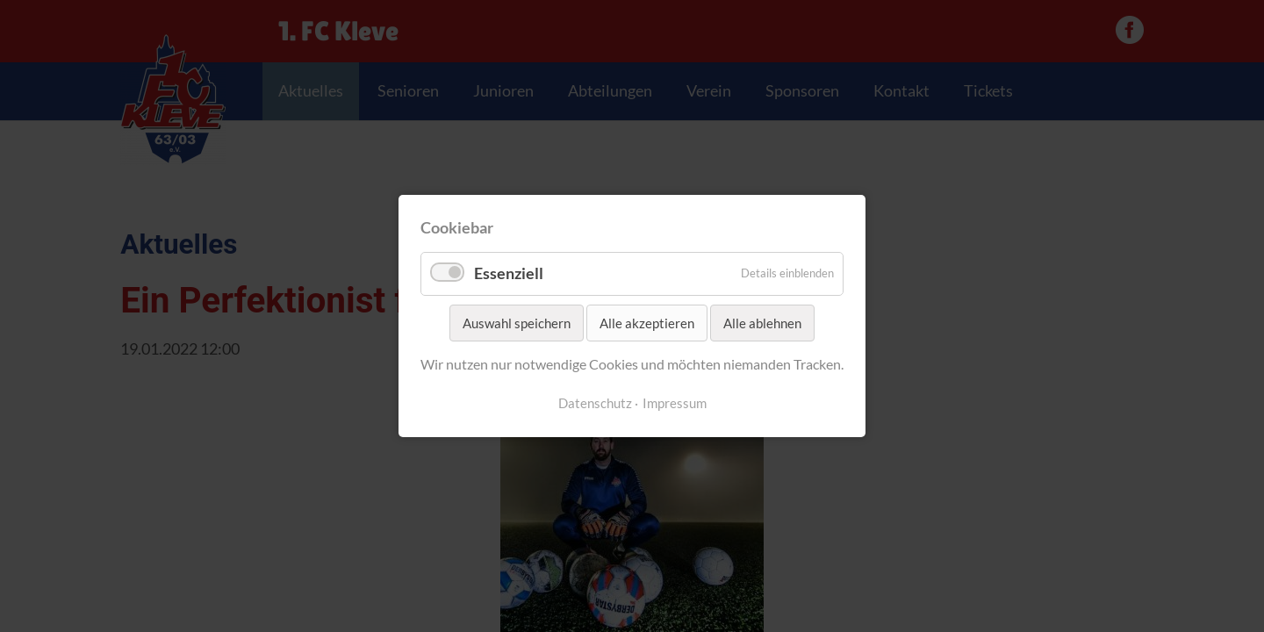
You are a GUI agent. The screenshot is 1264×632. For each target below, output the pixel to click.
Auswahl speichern (517, 323)
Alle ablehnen (762, 323)
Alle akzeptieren (647, 323)
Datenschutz (595, 403)
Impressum (675, 403)
